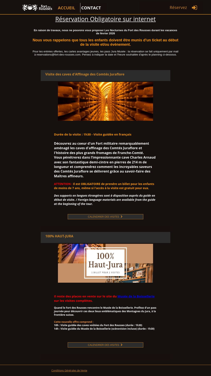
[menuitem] (67, 7)
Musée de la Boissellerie (136, 296)
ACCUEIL (66, 8)
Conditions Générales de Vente (69, 370)
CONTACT (91, 8)
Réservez (178, 7)
